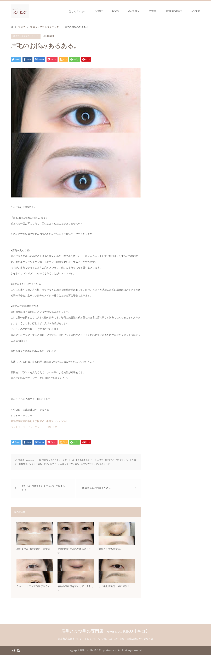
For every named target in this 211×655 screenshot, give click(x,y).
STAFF (152, 11)
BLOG (115, 11)
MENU (98, 11)
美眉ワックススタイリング (25, 36)
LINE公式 (52, 427)
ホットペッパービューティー (26, 427)
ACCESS (195, 11)
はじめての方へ (77, 11)
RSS (18, 650)
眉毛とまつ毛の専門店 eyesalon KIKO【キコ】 (105, 631)
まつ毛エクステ (82, 460)
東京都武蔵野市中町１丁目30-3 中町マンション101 (39, 421)
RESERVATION (174, 11)
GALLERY (133, 11)
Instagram (13, 650)
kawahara (30, 460)
